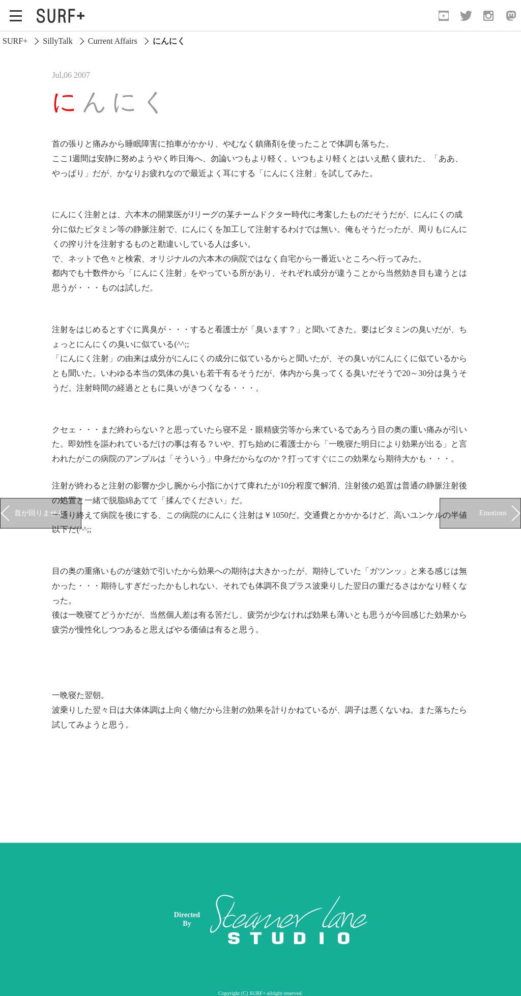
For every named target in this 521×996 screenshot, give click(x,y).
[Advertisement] (340, 919)
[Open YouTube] (444, 16)
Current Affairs (112, 41)
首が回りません (39, 513)
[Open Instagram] (488, 16)
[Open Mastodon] (511, 16)
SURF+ (15, 41)
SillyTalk (57, 41)
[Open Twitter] (466, 16)
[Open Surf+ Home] (63, 16)
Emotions (493, 513)
